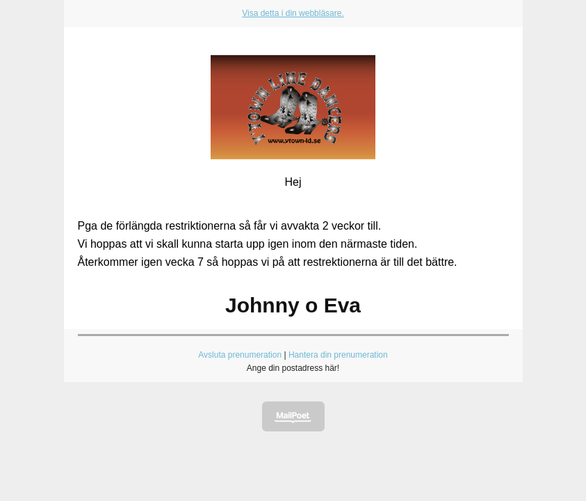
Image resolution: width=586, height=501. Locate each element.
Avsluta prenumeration (240, 355)
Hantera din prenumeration (338, 355)
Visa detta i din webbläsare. (293, 13)
